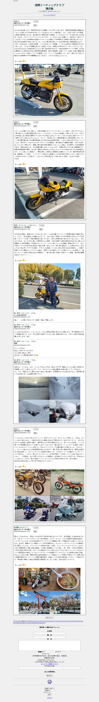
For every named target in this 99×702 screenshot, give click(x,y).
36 (41, 623)
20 (64, 621)
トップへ (47, 15)
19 (61, 621)
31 (26, 623)
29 (20, 623)
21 (67, 621)
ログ (53, 15)
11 (37, 621)
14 (46, 621)
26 (81, 621)
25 (78, 621)
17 (55, 621)
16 (52, 621)
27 (14, 623)
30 (23, 623)
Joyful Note (49, 699)
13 (43, 621)
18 (58, 621)
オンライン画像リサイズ (49, 666)
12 (40, 621)
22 (70, 621)
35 (38, 623)
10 (34, 621)
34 (35, 623)
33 (32, 623)
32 (29, 623)
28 (17, 623)
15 (49, 621)
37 (44, 623)
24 (75, 621)
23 (72, 621)
